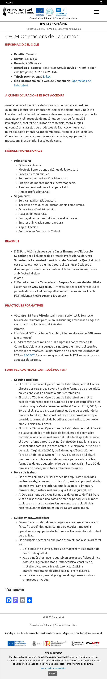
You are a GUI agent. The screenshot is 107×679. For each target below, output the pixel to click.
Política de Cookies (51, 633)
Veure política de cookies (53, 668)
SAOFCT (29, 355)
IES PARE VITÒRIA (53, 24)
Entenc (52, 673)
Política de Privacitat (28, 633)
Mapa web (68, 633)
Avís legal (10, 633)
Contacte (81, 633)
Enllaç (46, 76)
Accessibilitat (94, 633)
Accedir (10, 2)
